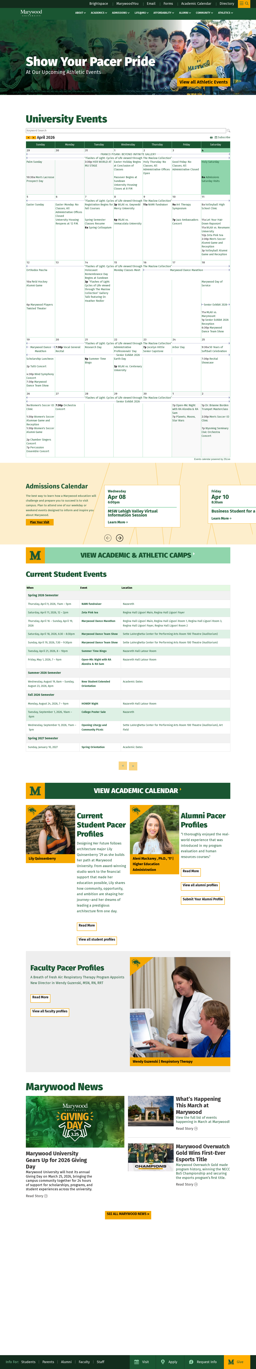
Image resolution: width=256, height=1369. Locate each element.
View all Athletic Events (204, 82)
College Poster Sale (94, 712)
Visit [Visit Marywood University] (145, 1362)
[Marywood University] (31, 13)
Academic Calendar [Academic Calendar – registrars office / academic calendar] (196, 4)
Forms (168, 4)
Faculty (84, 1362)
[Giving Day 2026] (75, 1122)
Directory (227, 4)
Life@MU (140, 12)
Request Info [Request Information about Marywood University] (207, 1362)
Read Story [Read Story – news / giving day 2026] (34, 1196)
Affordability (162, 12)
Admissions (119, 12)
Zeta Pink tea (90, 612)
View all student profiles (97, 940)
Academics (97, 12)
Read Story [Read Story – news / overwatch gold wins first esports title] (184, 1184)
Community (203, 12)
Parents (48, 1362)
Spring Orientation (93, 747)
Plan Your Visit (39, 522)
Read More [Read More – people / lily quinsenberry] (87, 925)
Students (28, 1362)
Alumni (183, 12)
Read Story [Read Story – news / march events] (184, 1128)
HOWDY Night (90, 703)
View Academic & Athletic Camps (136, 555)
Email (151, 4)
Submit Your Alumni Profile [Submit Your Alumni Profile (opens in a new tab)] (203, 899)
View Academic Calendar (136, 791)
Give (240, 1362)
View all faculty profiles (49, 1011)
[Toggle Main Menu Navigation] (244, 4)
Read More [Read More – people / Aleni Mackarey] (191, 871)
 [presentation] (107, 538)
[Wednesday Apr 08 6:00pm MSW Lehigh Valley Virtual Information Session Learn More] (142, 506)
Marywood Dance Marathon (98, 621)
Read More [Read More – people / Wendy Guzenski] (40, 997)
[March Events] (151, 1111)
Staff (100, 1362)
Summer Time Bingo (94, 651)
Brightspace (98, 4)
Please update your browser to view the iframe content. (128, 130)
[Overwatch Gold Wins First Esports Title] (151, 1157)
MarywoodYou (127, 4)
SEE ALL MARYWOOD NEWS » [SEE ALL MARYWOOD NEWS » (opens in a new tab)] (128, 1214)
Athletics (224, 12)
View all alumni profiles (200, 885)
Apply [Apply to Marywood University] (173, 1362)
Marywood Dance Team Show (100, 634)
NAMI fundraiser (92, 604)
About (79, 12)
